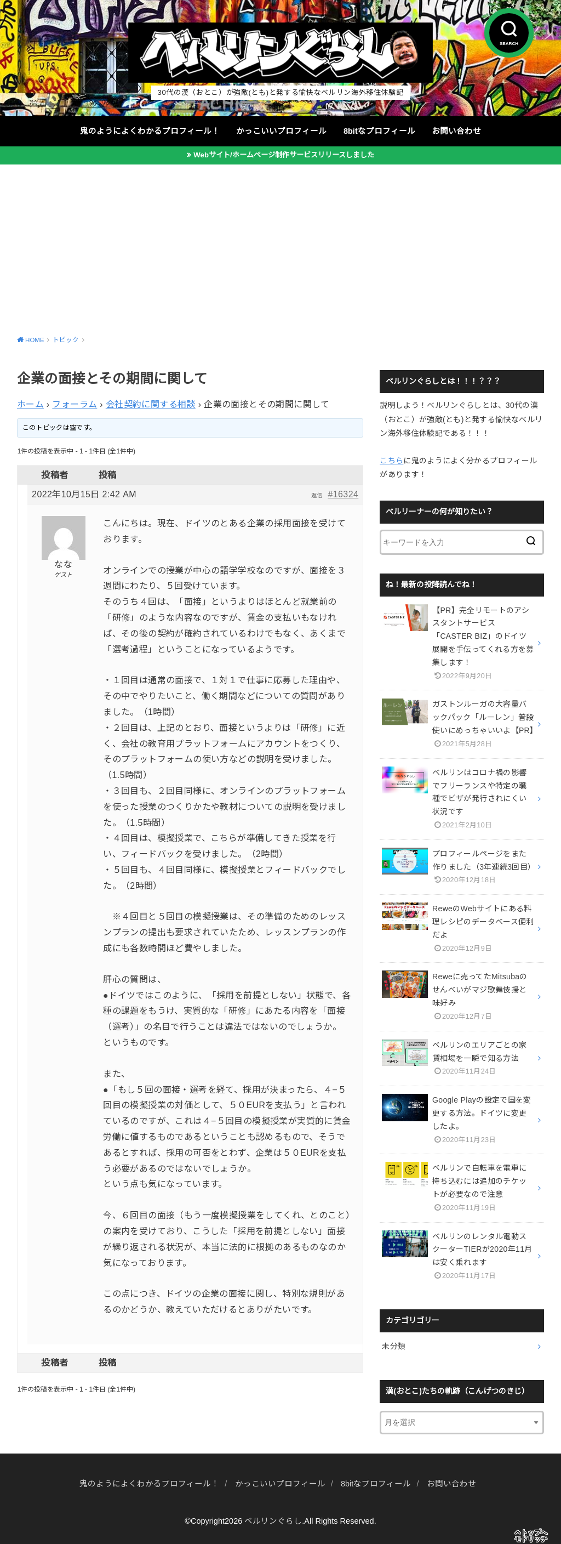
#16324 (343, 494)
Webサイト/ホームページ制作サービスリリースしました (283, 155)
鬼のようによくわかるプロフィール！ (150, 131)
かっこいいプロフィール (281, 131)
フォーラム (74, 404)
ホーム (30, 404)
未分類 (393, 1346)
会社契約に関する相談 (151, 404)
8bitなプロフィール (379, 131)
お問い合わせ (456, 131)
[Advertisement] (280, 246)
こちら (391, 460)
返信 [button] (317, 495)
